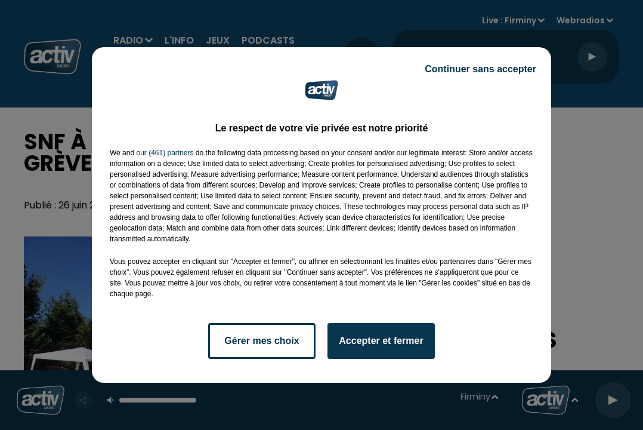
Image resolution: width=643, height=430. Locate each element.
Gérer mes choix (261, 341)
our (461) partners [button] (164, 153)
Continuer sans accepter (480, 69)
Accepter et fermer (381, 341)
